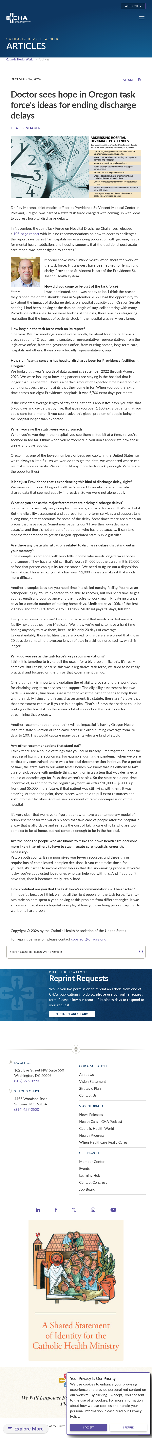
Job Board (87, 1189)
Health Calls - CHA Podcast (100, 1121)
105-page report (26, 234)
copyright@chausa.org (88, 939)
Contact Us (88, 1095)
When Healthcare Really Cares (103, 1142)
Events (84, 1168)
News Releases (91, 1115)
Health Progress (91, 1135)
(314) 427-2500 (26, 1109)
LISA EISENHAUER (26, 128)
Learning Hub (89, 1175)
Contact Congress (93, 1182)
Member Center (92, 1162)
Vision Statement (92, 1081)
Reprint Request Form (71, 1014)
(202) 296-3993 (26, 1081)
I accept (88, 1427)
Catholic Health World (21, 60)
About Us (86, 1075)
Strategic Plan (90, 1088)
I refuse (128, 1427)
